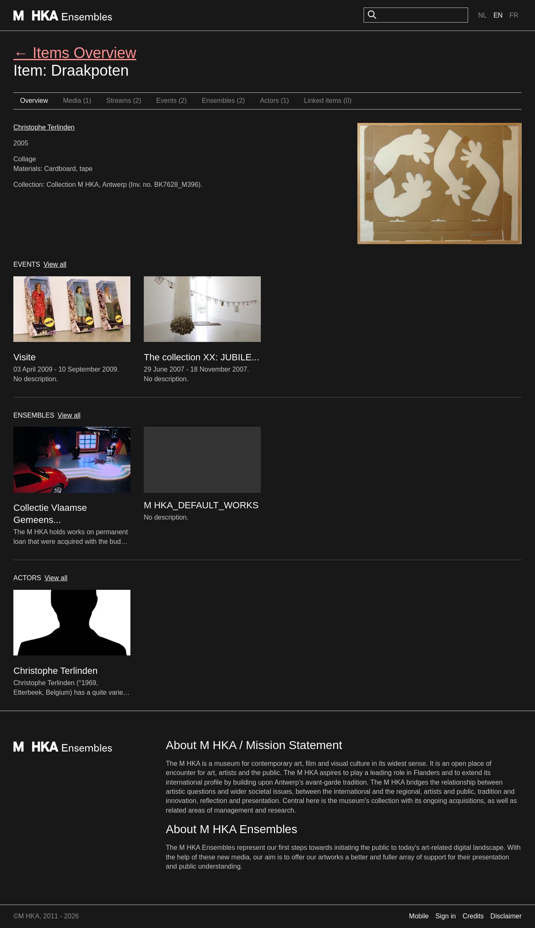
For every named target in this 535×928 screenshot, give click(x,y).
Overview (34, 100)
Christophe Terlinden (43, 127)
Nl (482, 15)
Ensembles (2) (223, 100)
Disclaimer (506, 916)
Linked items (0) (328, 100)
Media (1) (77, 100)
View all (54, 264)
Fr (514, 15)
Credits (473, 916)
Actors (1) (274, 100)
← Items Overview (74, 52)
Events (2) (171, 100)
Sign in (446, 916)
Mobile (419, 916)
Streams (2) (123, 100)
